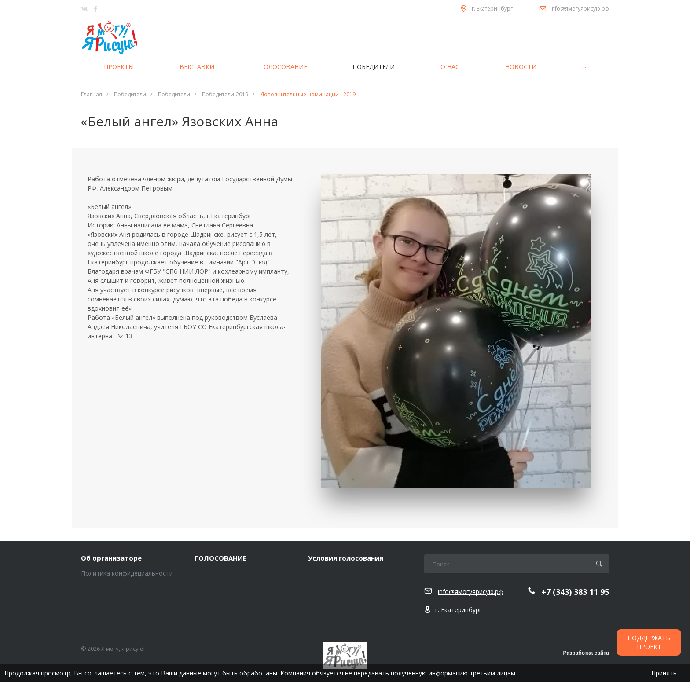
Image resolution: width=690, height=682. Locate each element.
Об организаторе (111, 558)
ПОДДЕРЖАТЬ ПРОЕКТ (649, 642)
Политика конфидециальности (127, 573)
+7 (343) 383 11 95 (575, 592)
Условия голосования (345, 558)
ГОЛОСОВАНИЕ (220, 558)
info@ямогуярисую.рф (580, 8)
